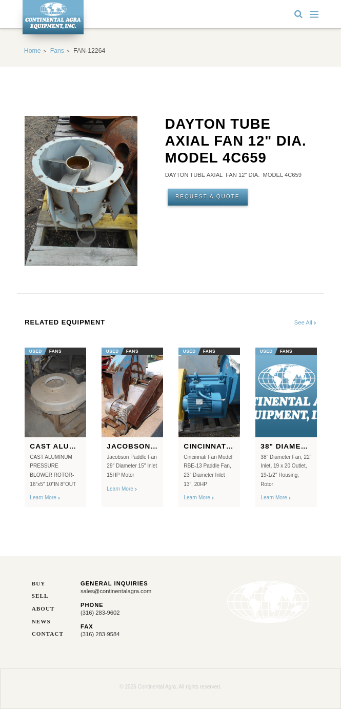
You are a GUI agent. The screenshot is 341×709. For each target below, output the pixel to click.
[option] (55, 424)
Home (32, 50)
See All (305, 322)
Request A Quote (207, 196)
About (43, 609)
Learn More (44, 497)
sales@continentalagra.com (116, 591)
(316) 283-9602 (100, 613)
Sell (40, 596)
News (41, 621)
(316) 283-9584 (100, 634)
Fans (57, 50)
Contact (48, 634)
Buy (39, 583)
